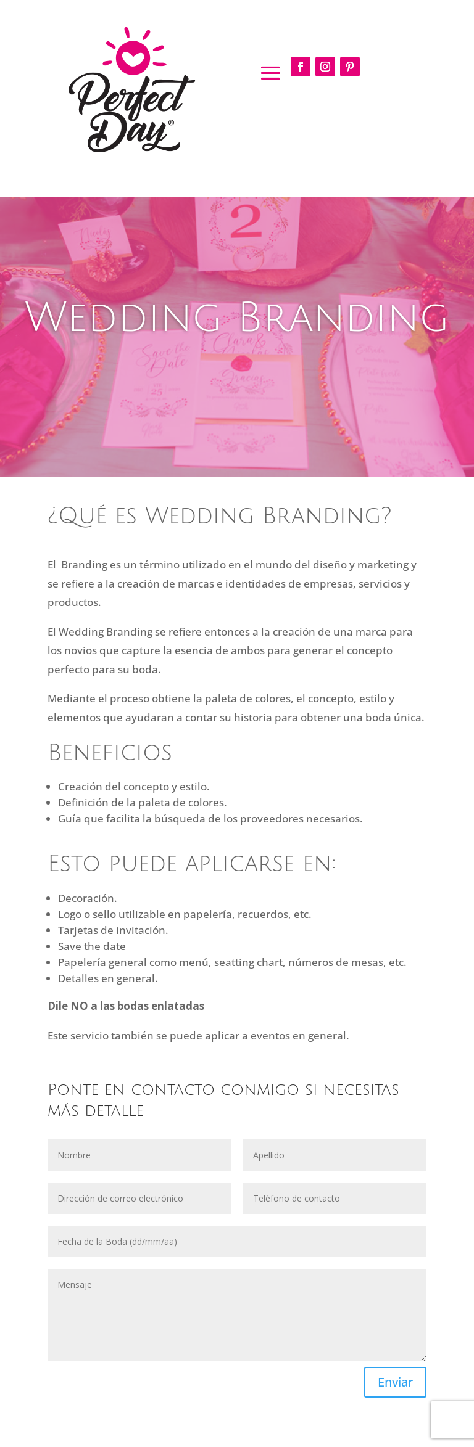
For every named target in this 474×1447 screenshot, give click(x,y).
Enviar (395, 1382)
